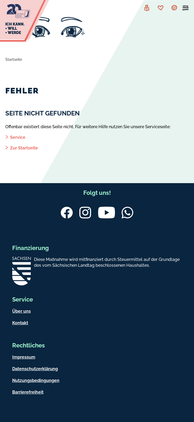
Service (17, 137)
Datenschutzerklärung (35, 368)
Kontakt (20, 322)
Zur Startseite (24, 147)
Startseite (13, 59)
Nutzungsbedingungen (35, 380)
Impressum (23, 357)
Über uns (21, 311)
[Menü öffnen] (185, 9)
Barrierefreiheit (28, 392)
